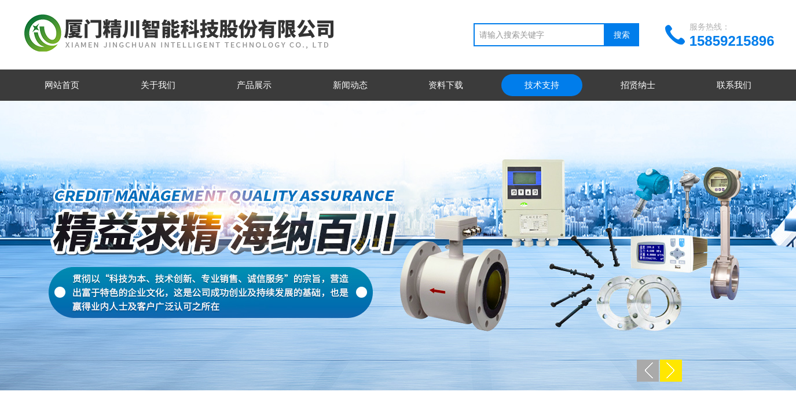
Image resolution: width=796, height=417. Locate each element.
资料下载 (445, 85)
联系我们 (734, 85)
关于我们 (158, 85)
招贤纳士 (638, 85)
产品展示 (254, 85)
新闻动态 (350, 85)
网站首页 (62, 85)
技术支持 (541, 85)
